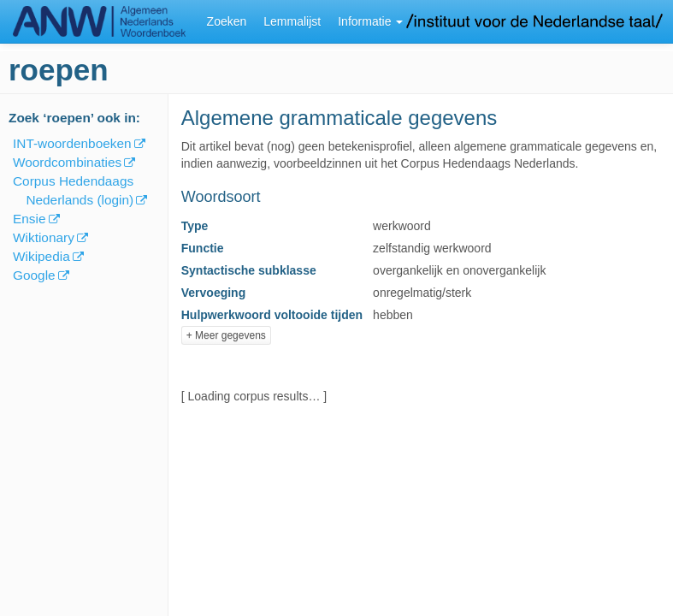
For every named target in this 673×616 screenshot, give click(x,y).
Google (34, 275)
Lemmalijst (292, 21)
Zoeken (227, 21)
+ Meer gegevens (226, 335)
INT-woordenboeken (72, 143)
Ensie (29, 218)
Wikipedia (41, 256)
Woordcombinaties (67, 162)
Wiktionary (43, 237)
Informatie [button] (370, 21)
